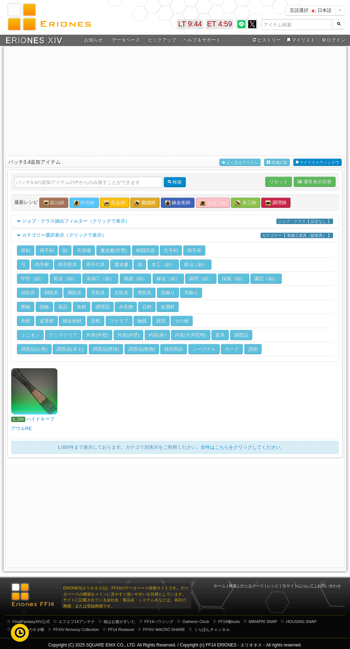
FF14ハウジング (159, 621)
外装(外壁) (97, 335)
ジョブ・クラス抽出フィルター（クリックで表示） (175, 221)
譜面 (253, 349)
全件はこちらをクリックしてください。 (243, 447)
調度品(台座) (34, 349)
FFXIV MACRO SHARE (164, 629)
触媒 (142, 320)
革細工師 (213, 203)
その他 (182, 320)
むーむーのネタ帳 (28, 629)
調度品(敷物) (141, 349)
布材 (25, 320)
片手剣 (171, 250)
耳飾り (191, 292)
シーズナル (204, 349)
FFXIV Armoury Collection (76, 629)
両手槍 (42, 264)
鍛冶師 (54, 203)
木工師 (245, 203)
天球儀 (84, 250)
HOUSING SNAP (301, 621)
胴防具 (51, 292)
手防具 (98, 292)
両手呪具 (67, 264)
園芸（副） (266, 278)
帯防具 (144, 292)
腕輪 (25, 306)
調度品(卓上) (70, 349)
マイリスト (300, 40)
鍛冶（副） (195, 264)
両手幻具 (95, 264)
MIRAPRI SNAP (263, 621)
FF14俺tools (229, 621)
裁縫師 (145, 203)
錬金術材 (72, 320)
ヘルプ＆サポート (201, 40)
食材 (81, 306)
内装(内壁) (129, 335)
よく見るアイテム (240, 162)
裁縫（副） (135, 278)
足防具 (121, 292)
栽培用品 (173, 349)
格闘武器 (145, 250)
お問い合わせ (329, 586)
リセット (278, 181)
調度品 (241, 335)
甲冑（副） (32, 278)
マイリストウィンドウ (317, 162)
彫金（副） (65, 278)
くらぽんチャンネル (212, 629)
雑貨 (161, 320)
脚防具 (74, 292)
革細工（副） (100, 278)
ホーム (220, 586)
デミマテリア (63, 335)
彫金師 (114, 203)
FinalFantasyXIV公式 (31, 621)
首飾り (168, 292)
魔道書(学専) (113, 250)
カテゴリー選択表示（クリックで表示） (175, 235)
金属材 (168, 306)
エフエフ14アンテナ (76, 621)
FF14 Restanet (121, 629)
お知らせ (93, 40)
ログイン (333, 40)
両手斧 (194, 250)
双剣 (25, 250)
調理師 (275, 203)
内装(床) (157, 335)
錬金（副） (168, 278)
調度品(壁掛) (106, 349)
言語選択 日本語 (311, 10)
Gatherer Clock (196, 621)
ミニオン (30, 335)
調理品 (103, 306)
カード (232, 349)
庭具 (220, 335)
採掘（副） (233, 278)
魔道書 (121, 264)
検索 (233, 586)
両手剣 (47, 250)
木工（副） (163, 264)
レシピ (273, 586)
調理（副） (201, 278)
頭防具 (28, 292)
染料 (95, 320)
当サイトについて (298, 586)
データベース (126, 40)
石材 (147, 306)
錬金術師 (178, 203)
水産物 (126, 306)
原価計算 (277, 162)
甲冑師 (84, 203)
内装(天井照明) (190, 335)
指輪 (44, 306)
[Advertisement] (175, 99)
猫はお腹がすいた (119, 621)
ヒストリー (265, 40)
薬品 (62, 306)
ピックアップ (162, 40)
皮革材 (47, 320)
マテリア (119, 320)
